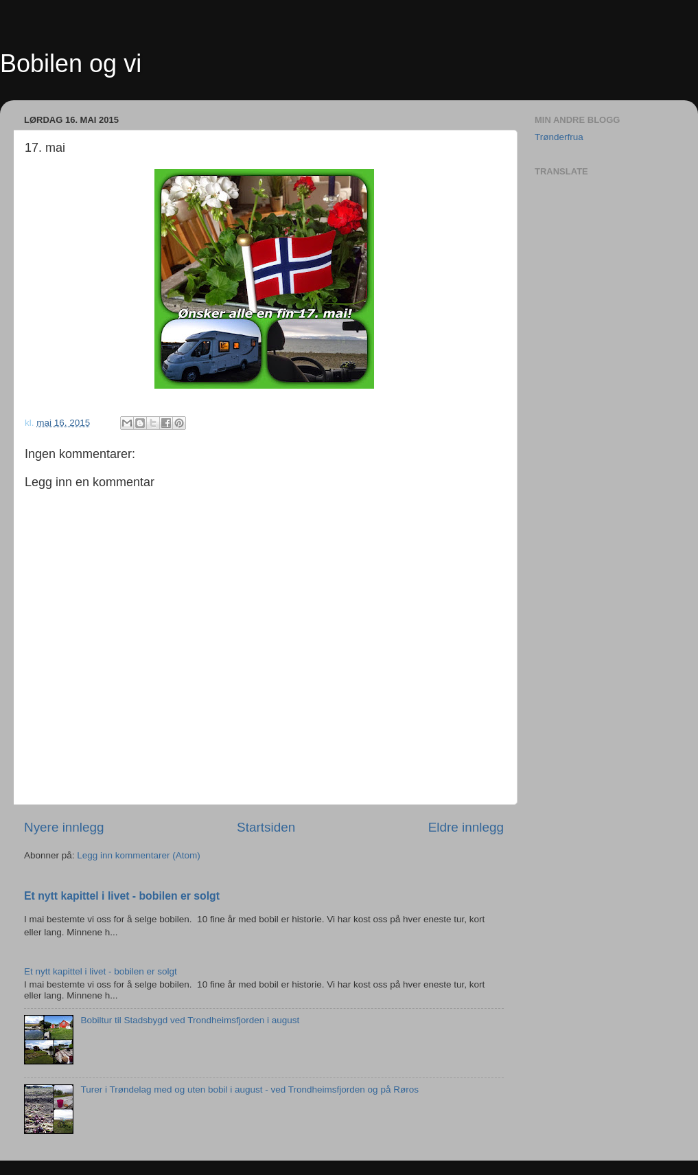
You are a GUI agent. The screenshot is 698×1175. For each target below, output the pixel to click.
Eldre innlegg (466, 827)
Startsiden (266, 827)
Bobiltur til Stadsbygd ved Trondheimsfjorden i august (189, 1020)
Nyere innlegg (64, 827)
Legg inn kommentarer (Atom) (138, 855)
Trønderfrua (559, 137)
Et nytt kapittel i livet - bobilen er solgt (122, 896)
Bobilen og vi (70, 63)
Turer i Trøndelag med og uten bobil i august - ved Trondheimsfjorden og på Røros (249, 1089)
